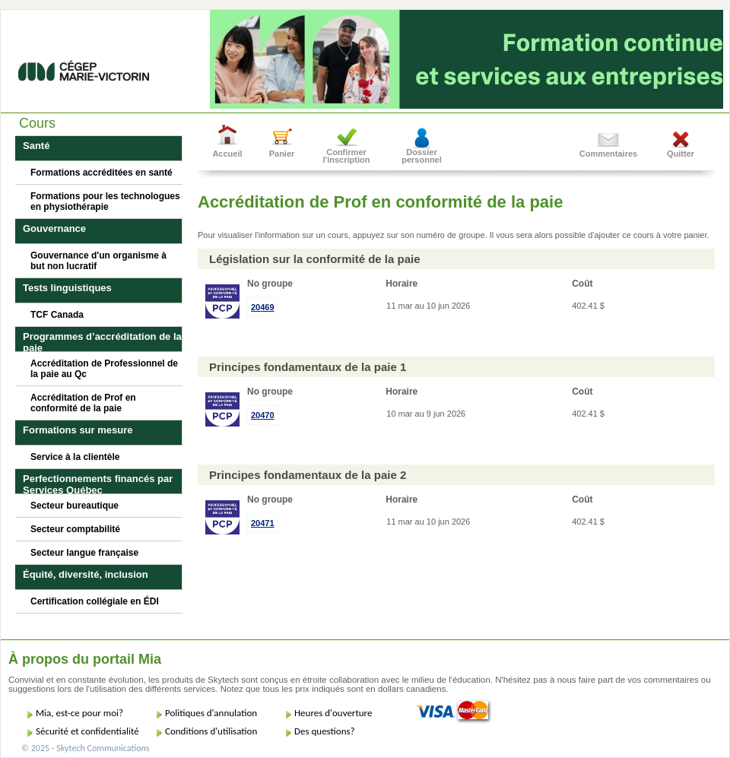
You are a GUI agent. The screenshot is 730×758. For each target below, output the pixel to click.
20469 (263, 307)
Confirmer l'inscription (346, 155)
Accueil (227, 153)
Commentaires (608, 153)
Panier (282, 153)
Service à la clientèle (74, 457)
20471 (263, 523)
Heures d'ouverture (333, 712)
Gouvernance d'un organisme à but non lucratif (98, 260)
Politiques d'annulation (211, 712)
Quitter (680, 153)
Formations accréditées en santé (101, 172)
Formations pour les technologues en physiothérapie (105, 201)
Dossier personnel (422, 155)
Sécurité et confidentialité (87, 731)
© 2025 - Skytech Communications (85, 748)
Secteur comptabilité (75, 529)
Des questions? (324, 731)
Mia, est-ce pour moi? (79, 712)
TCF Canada (57, 314)
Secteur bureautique (74, 505)
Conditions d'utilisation (211, 731)
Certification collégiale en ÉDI (94, 601)
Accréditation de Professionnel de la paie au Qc (104, 368)
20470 (263, 415)
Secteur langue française (84, 552)
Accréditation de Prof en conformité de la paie (83, 403)
